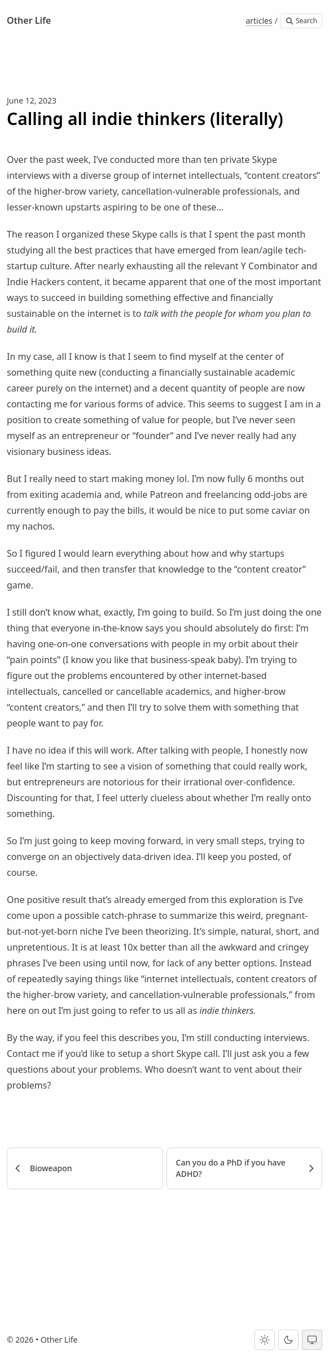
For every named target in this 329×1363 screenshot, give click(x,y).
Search (301, 20)
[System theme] (312, 1340)
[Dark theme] (288, 1340)
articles (258, 20)
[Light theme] (265, 1340)
